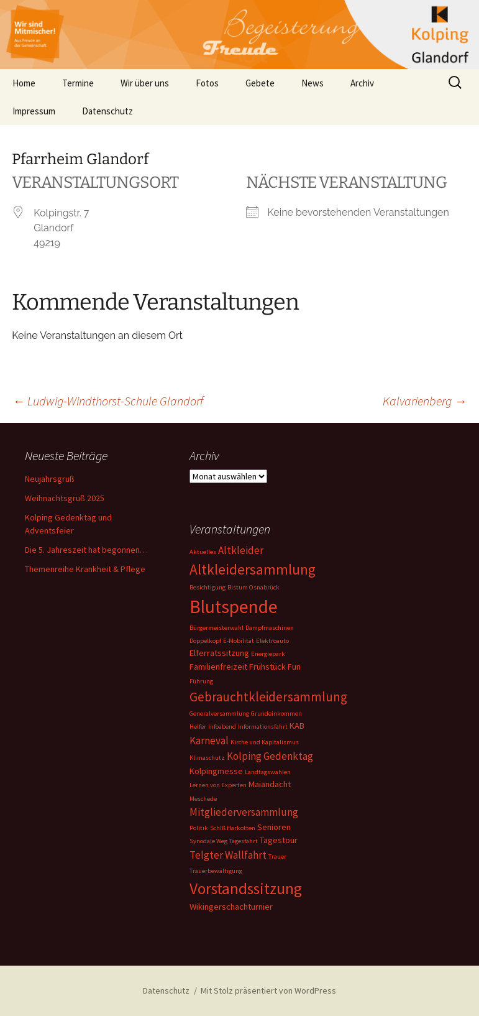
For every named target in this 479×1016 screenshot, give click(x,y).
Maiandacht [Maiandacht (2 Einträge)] (270, 784)
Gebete (260, 83)
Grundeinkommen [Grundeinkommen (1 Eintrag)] (276, 713)
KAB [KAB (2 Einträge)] (297, 725)
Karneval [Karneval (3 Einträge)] (209, 740)
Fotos (207, 83)
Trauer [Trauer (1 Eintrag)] (277, 856)
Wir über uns (145, 83)
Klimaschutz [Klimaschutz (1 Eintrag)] (207, 758)
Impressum (33, 111)
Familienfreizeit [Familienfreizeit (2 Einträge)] (218, 666)
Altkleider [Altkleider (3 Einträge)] (240, 550)
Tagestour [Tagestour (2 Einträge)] (279, 840)
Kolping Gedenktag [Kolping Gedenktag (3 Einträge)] (270, 756)
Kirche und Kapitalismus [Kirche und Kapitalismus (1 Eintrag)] (264, 742)
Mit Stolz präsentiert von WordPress (268, 990)
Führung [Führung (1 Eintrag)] (201, 681)
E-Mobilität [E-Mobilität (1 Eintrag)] (238, 641)
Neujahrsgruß (50, 478)
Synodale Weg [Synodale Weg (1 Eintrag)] (208, 841)
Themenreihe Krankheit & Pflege (85, 569)
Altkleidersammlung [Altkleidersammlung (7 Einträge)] (252, 569)
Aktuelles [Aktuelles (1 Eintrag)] (202, 552)
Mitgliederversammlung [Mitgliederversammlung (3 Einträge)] (243, 812)
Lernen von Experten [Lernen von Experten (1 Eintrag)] (218, 785)
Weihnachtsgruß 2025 (64, 498)
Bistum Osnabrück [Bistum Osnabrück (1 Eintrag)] (253, 587)
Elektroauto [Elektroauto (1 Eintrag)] (272, 641)
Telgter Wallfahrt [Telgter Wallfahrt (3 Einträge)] (228, 855)
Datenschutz (107, 111)
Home (23, 83)
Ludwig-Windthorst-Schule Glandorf (107, 401)
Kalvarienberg (425, 401)
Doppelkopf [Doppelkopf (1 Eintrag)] (205, 641)
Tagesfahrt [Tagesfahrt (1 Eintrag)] (243, 841)
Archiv (362, 83)
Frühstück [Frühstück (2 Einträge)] (267, 666)
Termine (78, 83)
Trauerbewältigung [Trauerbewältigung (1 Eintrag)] (215, 871)
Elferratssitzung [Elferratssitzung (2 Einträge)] (219, 652)
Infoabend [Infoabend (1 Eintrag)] (222, 727)
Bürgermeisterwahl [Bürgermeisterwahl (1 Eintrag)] (216, 628)
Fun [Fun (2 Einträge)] (294, 666)
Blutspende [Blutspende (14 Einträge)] (233, 606)
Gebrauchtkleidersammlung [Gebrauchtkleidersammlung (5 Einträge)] (268, 696)
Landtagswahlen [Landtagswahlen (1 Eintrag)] (268, 772)
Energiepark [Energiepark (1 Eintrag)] (268, 654)
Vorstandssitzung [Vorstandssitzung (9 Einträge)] (245, 888)
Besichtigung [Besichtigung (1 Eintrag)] (207, 587)
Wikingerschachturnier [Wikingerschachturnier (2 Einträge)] (231, 906)
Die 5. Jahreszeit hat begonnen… (86, 549)
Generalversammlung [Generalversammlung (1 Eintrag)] (219, 713)
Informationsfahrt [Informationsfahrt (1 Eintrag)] (263, 727)
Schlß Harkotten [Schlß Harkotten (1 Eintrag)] (232, 828)
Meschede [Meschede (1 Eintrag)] (203, 799)
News (312, 83)
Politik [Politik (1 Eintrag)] (198, 828)
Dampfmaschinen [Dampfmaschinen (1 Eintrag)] (269, 628)
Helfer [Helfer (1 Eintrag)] (197, 727)
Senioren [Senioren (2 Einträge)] (274, 827)
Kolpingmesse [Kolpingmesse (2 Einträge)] (216, 771)
